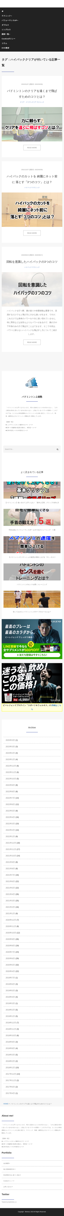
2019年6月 (10, 984)
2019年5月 (10, 990)
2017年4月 (10, 1093)
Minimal (27, 1212)
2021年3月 (10, 901)
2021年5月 (10, 888)
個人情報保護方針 (9, 1169)
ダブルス (5, 25)
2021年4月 (10, 894)
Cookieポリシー (8, 39)
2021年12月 (11, 843)
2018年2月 (10, 1061)
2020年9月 (10, 939)
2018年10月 (11, 1035)
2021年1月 (10, 913)
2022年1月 (10, 836)
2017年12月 (11, 1074)
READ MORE (32, 148)
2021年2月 (10, 907)
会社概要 (6, 1163)
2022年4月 (10, 817)
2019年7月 (10, 978)
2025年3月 (10, 740)
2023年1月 (10, 759)
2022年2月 (10, 830)
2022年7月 (10, 798)
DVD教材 (5, 48)
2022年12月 (11, 766)
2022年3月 (10, 824)
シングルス (6, 29)
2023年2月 (10, 753)
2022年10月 (11, 779)
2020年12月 (11, 920)
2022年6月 (10, 804)
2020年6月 (10, 958)
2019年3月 (10, 1003)
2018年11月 (11, 1029)
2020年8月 (10, 946)
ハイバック (28, 187)
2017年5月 (10, 1087)
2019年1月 (10, 1016)
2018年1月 (10, 1068)
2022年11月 (11, 772)
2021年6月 (10, 881)
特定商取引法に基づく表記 (12, 1175)
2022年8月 (10, 791)
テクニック (40, 102)
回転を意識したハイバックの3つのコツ (32, 261)
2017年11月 (11, 1080)
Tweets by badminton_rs (9, 1202)
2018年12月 (11, 1023)
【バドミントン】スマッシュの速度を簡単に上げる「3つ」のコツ (32, 557)
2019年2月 (10, 1010)
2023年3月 (10, 747)
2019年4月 (10, 997)
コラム (4, 43)
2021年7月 (10, 875)
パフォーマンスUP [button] (10, 20)
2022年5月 (10, 811)
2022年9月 (10, 785)
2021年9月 (10, 862)
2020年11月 (11, 926)
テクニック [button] (7, 16)
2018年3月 (10, 1055)
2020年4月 (10, 971)
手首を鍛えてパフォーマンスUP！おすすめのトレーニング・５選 (32, 530)
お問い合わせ (8, 1187)
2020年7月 (10, 952)
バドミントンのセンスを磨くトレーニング (32, 584)
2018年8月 (10, 1048)
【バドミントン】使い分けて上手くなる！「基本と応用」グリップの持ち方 (32, 503)
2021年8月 (10, 868)
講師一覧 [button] (6, 34)
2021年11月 (11, 849)
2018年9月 (10, 1042)
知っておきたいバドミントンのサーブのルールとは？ (32, 612)
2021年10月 (11, 856)
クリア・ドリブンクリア (28, 102)
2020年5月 (10, 965)
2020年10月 (11, 933)
